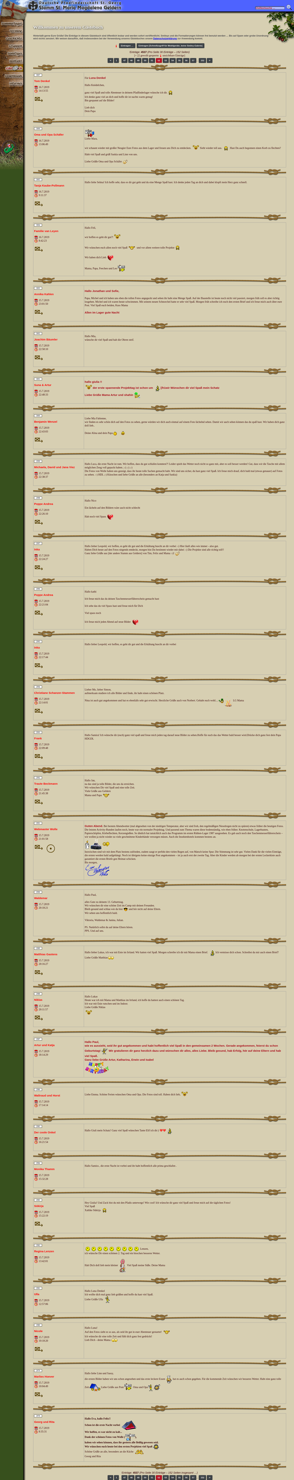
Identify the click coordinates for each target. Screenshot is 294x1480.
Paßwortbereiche (11, 83)
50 (145, 60)
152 (202, 60)
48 (131, 60)
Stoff (11, 75)
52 (159, 60)
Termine (11, 30)
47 (124, 60)
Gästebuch (11, 68)
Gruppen (11, 45)
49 (138, 60)
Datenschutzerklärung (165, 38)
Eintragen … (127, 46)
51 (152, 60)
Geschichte (11, 38)
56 (186, 60)
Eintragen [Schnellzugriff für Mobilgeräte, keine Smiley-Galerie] (170, 46)
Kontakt (11, 60)
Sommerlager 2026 (11, 23)
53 (166, 60)
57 (193, 60)
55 (179, 60)
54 (172, 60)
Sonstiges (11, 53)
